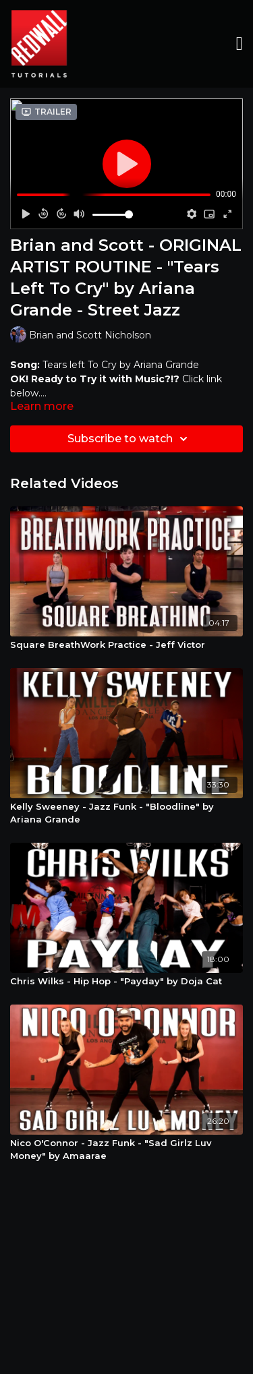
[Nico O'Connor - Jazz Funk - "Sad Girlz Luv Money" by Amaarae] (126, 1150)
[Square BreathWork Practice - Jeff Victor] (126, 645)
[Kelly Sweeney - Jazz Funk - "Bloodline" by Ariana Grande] (126, 813)
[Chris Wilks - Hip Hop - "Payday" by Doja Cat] (126, 981)
